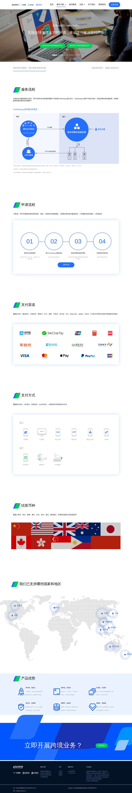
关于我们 (91, 4)
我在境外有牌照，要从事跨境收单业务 (34, 68)
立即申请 (114, 5)
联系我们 (99, 746)
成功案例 (72, 4)
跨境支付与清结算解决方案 (45, 773)
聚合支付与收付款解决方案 (45, 775)
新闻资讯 (102, 4)
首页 (51, 4)
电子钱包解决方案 (44, 777)
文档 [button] (82, 4)
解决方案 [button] (61, 4)
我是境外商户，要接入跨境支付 (102, 68)
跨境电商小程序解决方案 (45, 771)
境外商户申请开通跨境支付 (80, 46)
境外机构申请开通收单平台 (52, 46)
